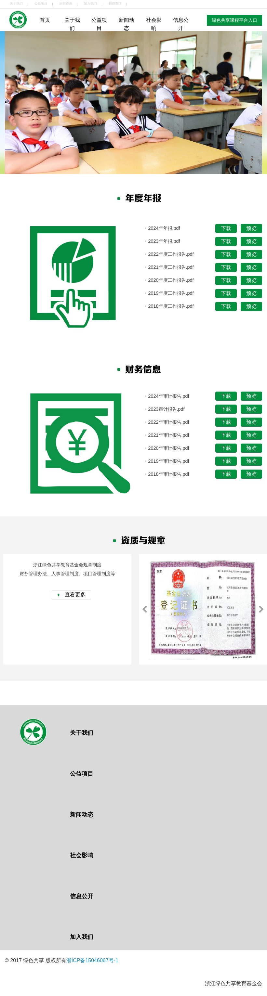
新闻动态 (126, 24)
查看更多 (71, 594)
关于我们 (16, 3)
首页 (45, 20)
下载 (226, 228)
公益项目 (40, 3)
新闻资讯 (65, 3)
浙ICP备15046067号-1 (92, 960)
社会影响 (154, 24)
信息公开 (181, 24)
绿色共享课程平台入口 (234, 20)
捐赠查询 (115, 3)
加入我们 (90, 3)
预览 (251, 228)
